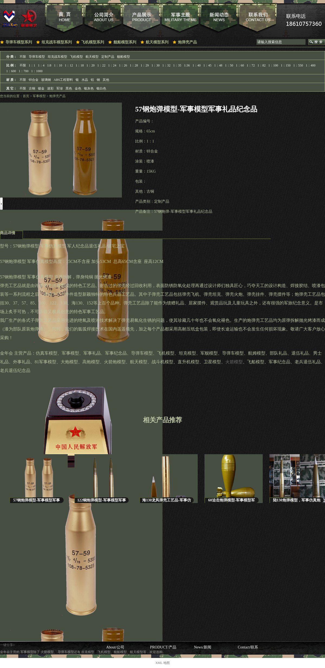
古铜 (32, 88)
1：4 (41, 65)
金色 (78, 88)
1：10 (58, 65)
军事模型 (39, 96)
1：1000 (37, 71)
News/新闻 (202, 647)
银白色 (101, 88)
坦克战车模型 (57, 57)
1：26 (123, 65)
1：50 (229, 65)
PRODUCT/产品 (163, 647)
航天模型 (92, 57)
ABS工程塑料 (63, 80)
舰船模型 (123, 57)
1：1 (32, 65)
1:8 (49, 65)
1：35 (177, 65)
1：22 (101, 65)
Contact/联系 (248, 647)
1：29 (145, 65)
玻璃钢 (46, 80)
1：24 (112, 65)
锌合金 (33, 80)
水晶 (85, 80)
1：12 (69, 65)
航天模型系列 (157, 42)
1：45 (207, 65)
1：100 (273, 65)
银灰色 (89, 88)
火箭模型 (234, 362)
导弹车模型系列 (18, 42)
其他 (106, 80)
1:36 (187, 65)
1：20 (90, 65)
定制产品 (107, 57)
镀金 (41, 88)
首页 (26, 96)
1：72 (251, 65)
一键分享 (6, 645)
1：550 (298, 65)
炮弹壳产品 (187, 42)
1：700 (23, 71)
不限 (23, 57)
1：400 (311, 65)
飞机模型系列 (92, 42)
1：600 (11, 71)
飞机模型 (76, 57)
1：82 (262, 65)
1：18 (80, 65)
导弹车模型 (37, 57)
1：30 (155, 65)
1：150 (286, 65)
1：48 (218, 65)
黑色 (69, 88)
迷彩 (50, 88)
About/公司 (115, 647)
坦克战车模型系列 (56, 42)
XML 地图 (162, 663)
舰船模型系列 (124, 42)
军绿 (59, 88)
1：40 (197, 65)
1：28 (134, 65)
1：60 (240, 65)
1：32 (166, 65)
